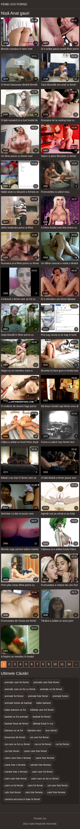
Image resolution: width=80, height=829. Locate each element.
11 (62, 664)
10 (55, 664)
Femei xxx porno (14, 4)
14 (69, 664)
